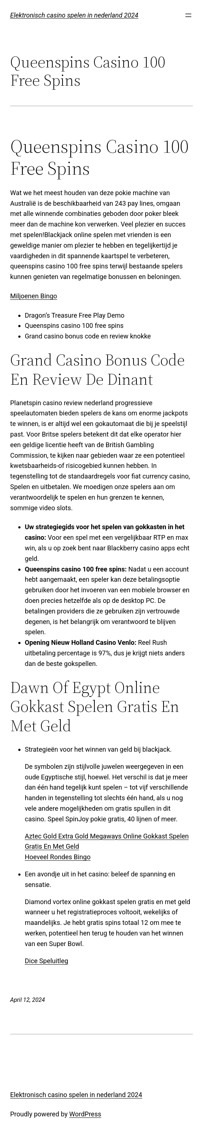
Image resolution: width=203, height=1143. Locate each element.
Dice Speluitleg (46, 961)
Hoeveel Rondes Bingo (58, 857)
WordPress (85, 1114)
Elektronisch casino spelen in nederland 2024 (74, 15)
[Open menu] (188, 15)
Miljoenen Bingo (33, 296)
